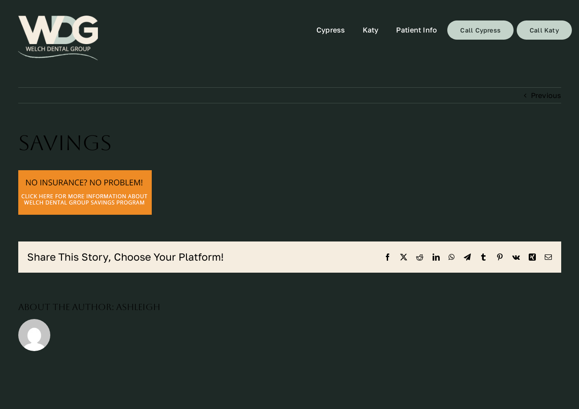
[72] (58, 38)
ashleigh (138, 307)
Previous (546, 95)
